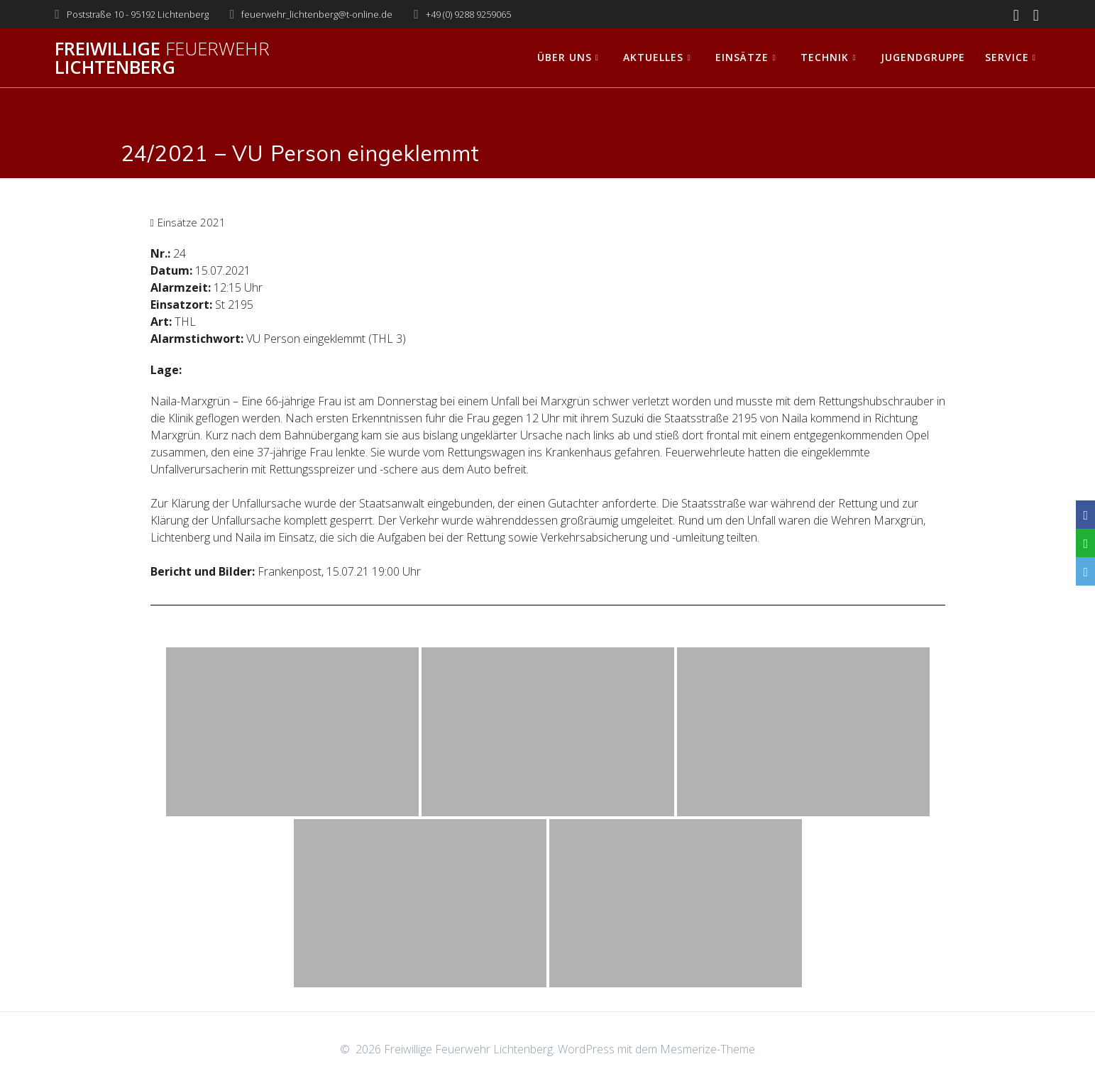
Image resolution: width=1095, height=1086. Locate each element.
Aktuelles (653, 57)
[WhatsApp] (1085, 543)
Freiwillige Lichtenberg (162, 58)
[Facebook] (1085, 514)
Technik (824, 57)
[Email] (1085, 571)
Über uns (564, 57)
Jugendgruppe (923, 57)
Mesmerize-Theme (707, 1049)
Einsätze (742, 57)
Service (1007, 57)
